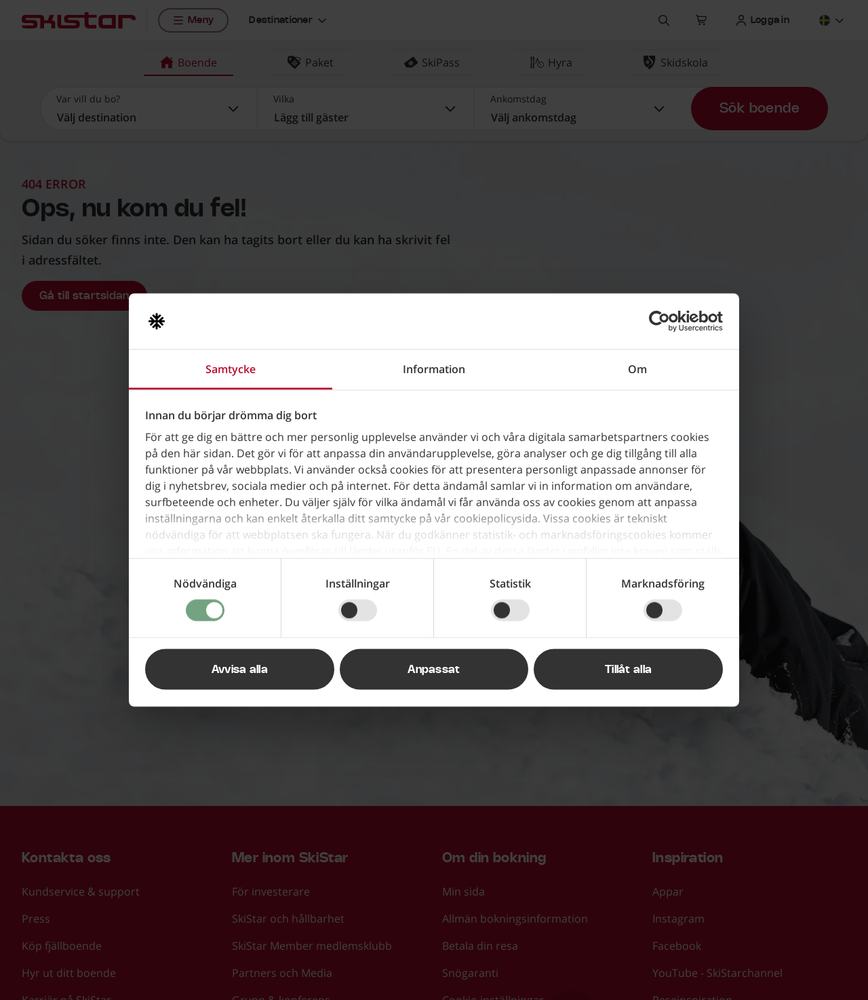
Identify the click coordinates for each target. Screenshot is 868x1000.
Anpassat (434, 669)
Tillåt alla (628, 669)
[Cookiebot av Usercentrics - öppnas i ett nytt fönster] (663, 321)
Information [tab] (434, 369)
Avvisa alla (240, 669)
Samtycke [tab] (230, 369)
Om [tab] (637, 369)
